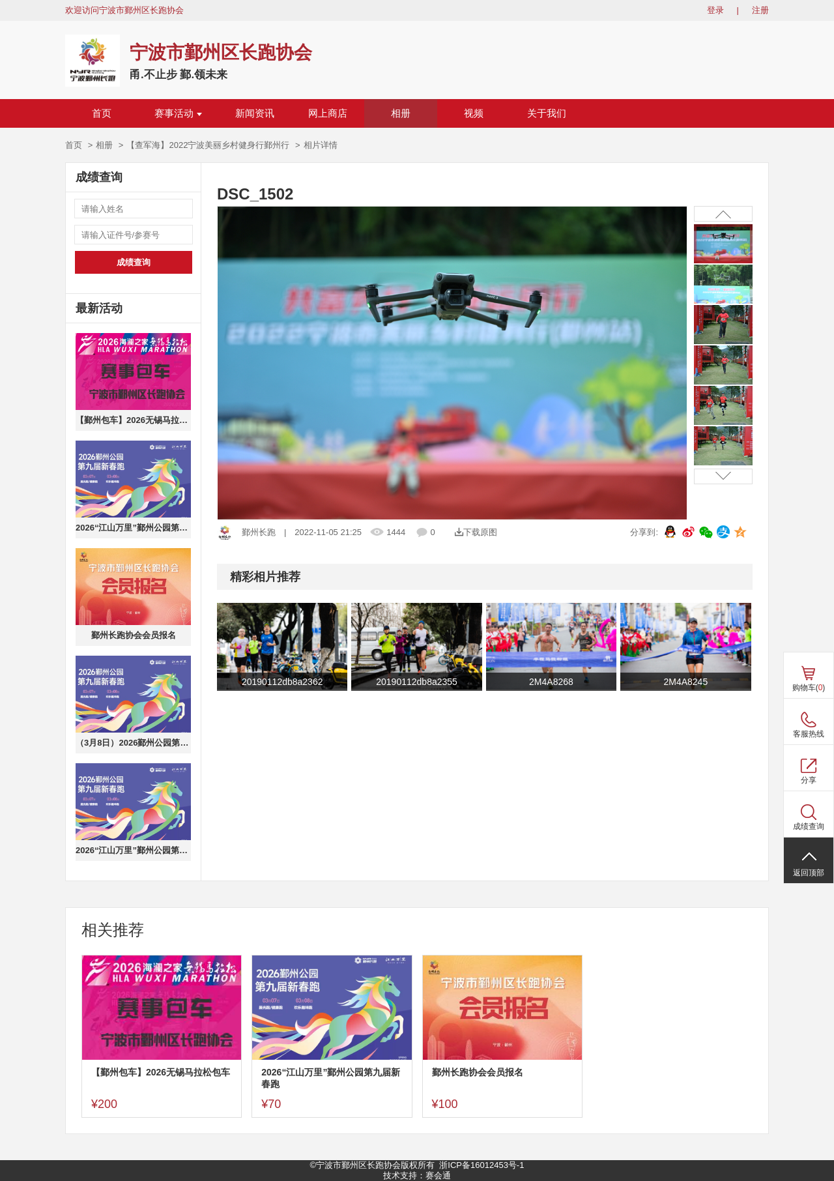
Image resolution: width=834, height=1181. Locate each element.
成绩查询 (134, 262)
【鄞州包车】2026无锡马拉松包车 (133, 420)
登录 (715, 10)
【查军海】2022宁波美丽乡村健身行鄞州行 (207, 145)
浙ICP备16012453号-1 (481, 1165)
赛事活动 (178, 113)
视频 (473, 113)
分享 (808, 780)
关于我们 (546, 113)
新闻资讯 (254, 113)
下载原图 (476, 532)
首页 (101, 113)
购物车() (809, 687)
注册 (760, 10)
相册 (400, 113)
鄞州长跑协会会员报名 (133, 635)
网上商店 (327, 113)
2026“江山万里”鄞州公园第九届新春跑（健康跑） (133, 850)
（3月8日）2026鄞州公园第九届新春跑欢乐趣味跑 (133, 743)
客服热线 (808, 733)
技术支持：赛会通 (417, 1175)
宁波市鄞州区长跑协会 (221, 52)
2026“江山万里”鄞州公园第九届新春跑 (133, 527)
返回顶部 (808, 872)
